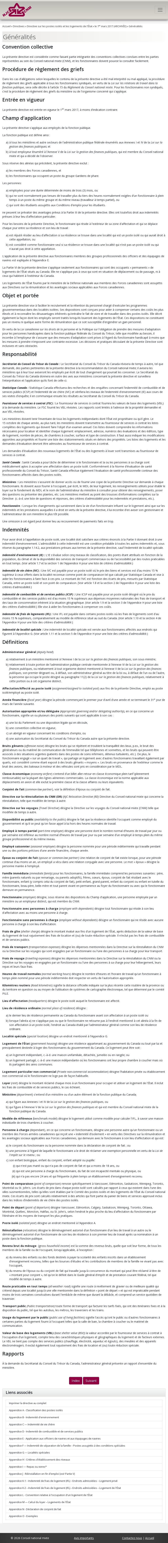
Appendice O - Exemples (23, 1516)
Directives (19, 26)
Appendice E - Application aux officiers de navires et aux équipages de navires (55, 1438)
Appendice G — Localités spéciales (29, 1452)
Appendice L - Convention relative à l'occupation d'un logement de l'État (50, 1495)
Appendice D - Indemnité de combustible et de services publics (46, 1431)
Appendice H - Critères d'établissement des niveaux (39, 1459)
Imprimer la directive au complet (27, 1403)
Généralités (135, 26)
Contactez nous (132, 1538)
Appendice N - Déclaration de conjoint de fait (35, 1509)
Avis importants (84, 1538)
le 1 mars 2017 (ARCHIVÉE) (110, 26)
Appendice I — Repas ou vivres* (28, 1466)
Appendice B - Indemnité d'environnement (34, 1417)
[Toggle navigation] (160, 10)
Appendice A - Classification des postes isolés (36, 1410)
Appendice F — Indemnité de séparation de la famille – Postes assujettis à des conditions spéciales (67, 1445)
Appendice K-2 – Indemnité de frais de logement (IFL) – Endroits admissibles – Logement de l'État (65, 1488)
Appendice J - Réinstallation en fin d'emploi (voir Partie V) (42, 1474)
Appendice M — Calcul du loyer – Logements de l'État (40, 1502)
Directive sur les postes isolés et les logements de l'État (59, 26)
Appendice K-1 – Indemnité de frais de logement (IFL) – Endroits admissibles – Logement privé (63, 1481)
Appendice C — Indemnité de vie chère (32, 1424)
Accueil (6, 26)
